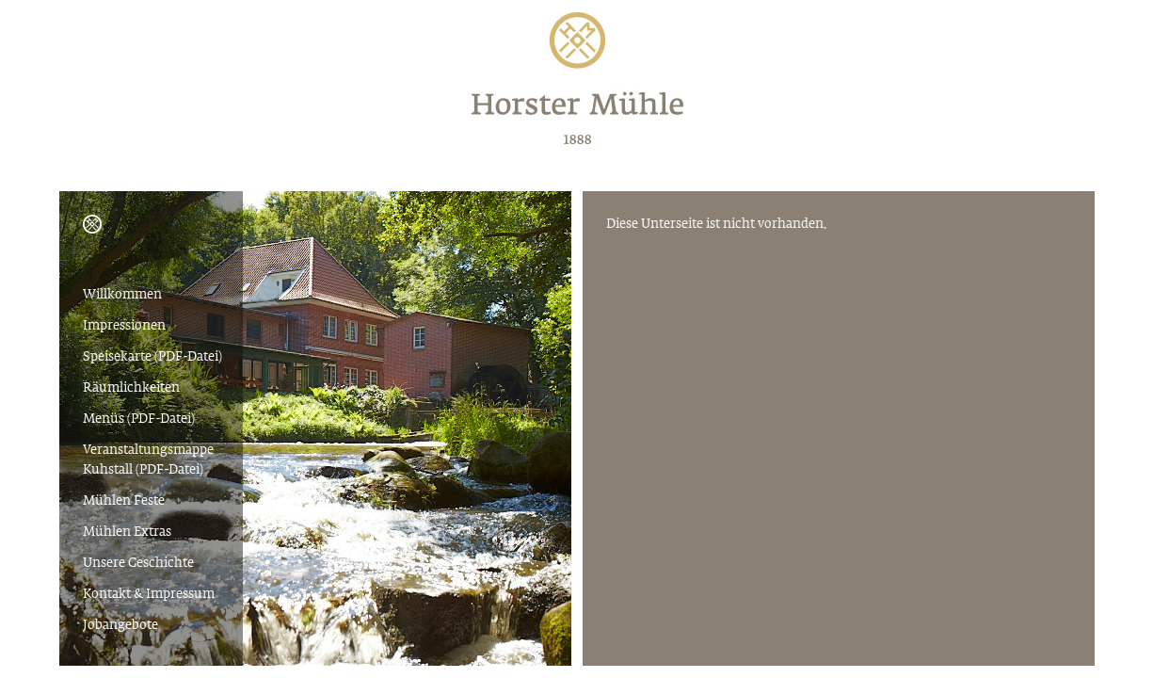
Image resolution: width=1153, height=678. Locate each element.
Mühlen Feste (124, 501)
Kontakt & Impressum (149, 595)
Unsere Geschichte (138, 563)
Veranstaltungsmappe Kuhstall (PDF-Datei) (148, 460)
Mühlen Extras (127, 532)
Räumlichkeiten (131, 388)
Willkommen (122, 295)
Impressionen (124, 326)
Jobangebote (120, 626)
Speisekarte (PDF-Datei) (152, 357)
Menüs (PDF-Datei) (139, 419)
